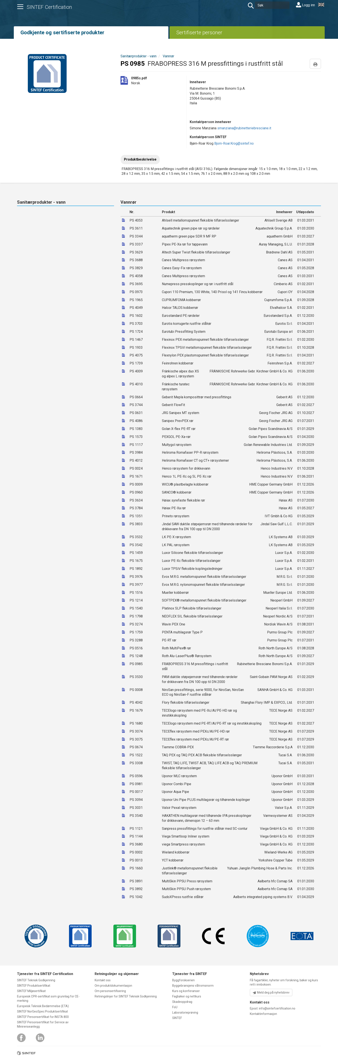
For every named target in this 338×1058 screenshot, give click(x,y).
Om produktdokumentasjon (113, 985)
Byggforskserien (183, 980)
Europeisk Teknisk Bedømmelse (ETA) (43, 1006)
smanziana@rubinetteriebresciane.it (244, 128)
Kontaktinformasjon (263, 1014)
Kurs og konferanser (186, 991)
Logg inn (305, 5)
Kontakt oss (103, 980)
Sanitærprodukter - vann (138, 56)
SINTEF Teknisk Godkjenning (36, 980)
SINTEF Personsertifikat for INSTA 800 (43, 1017)
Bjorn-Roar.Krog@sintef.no (234, 143)
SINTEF (177, 1018)
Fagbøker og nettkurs (186, 996)
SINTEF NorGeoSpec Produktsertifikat (42, 1011)
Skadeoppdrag (182, 1001)
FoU (174, 1007)
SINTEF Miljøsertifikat (31, 991)
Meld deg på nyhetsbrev (271, 992)
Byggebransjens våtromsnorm (193, 985)
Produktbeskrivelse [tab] (140, 159)
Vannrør (168, 56)
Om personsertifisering (110, 991)
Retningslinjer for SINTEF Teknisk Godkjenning (126, 996)
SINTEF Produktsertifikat (33, 985)
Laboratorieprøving (185, 1012)
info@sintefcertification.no (277, 1008)
